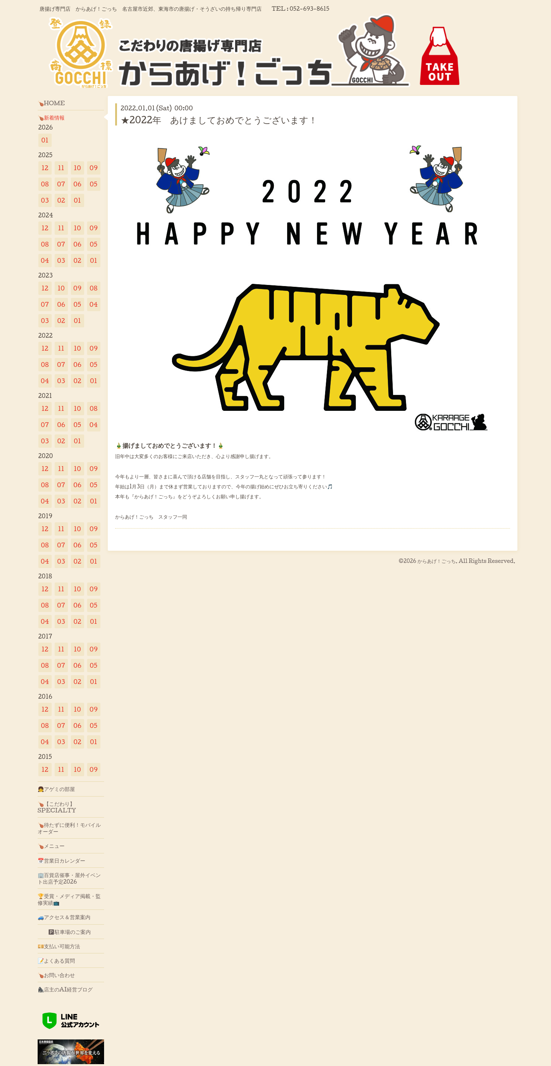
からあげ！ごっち (436, 561)
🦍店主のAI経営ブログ (65, 989)
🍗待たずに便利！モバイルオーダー (69, 828)
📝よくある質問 (56, 960)
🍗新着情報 (51, 117)
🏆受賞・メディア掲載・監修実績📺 (69, 899)
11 (61, 168)
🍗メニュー (51, 845)
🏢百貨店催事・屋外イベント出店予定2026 (69, 878)
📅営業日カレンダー (61, 860)
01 (45, 140)
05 (93, 184)
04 (45, 260)
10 (77, 168)
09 (94, 168)
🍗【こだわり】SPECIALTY (57, 807)
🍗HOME (51, 103)
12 (44, 168)
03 (45, 200)
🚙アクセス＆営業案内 (64, 917)
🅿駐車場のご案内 (64, 931)
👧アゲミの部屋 (56, 788)
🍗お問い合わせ (56, 975)
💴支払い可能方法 (59, 946)
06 (77, 184)
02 (61, 200)
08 (45, 184)
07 (61, 184)
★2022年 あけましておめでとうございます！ (219, 119)
